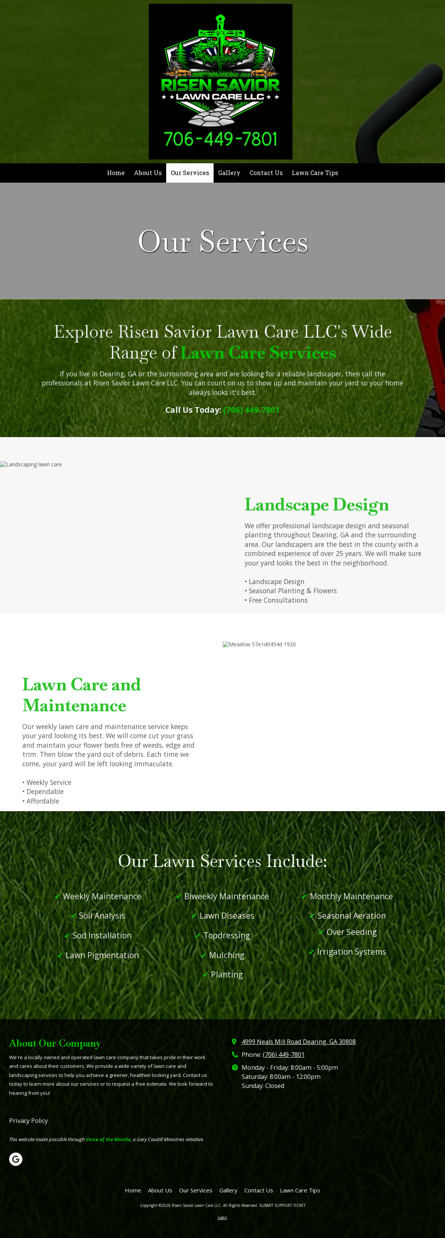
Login (222, 1217)
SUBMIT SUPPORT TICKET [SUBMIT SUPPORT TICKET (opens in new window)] (282, 1205)
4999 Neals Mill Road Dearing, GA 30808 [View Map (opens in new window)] (299, 1041)
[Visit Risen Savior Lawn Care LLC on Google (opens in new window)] (15, 1159)
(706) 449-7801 (284, 1054)
